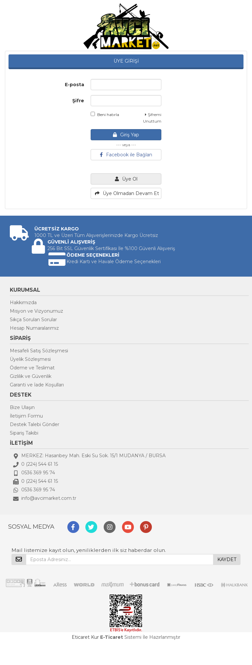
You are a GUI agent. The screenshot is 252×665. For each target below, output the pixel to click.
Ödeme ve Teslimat (32, 368)
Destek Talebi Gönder (34, 424)
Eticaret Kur (85, 637)
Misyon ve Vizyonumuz (36, 311)
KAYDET (226, 559)
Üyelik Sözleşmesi (30, 359)
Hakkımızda (23, 302)
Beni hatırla (105, 114)
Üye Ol (126, 179)
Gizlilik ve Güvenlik (30, 376)
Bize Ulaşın (22, 407)
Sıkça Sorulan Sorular (33, 320)
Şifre (78, 101)
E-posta (74, 85)
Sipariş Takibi (24, 433)
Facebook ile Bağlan (126, 155)
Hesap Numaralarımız (34, 328)
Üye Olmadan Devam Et (127, 193)
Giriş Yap (126, 135)
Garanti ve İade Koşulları (37, 385)
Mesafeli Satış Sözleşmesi (39, 351)
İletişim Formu (26, 416)
